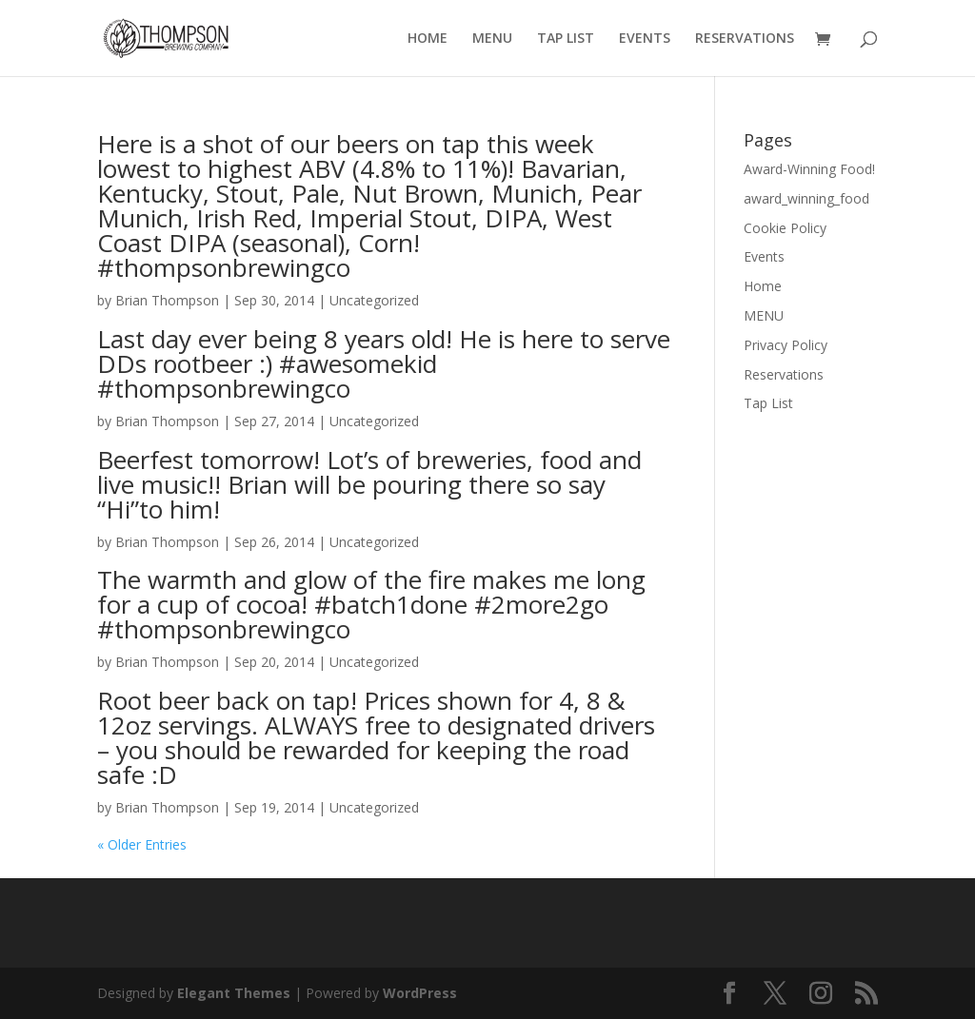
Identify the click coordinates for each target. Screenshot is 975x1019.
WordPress (420, 993)
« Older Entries (142, 844)
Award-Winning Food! (809, 169)
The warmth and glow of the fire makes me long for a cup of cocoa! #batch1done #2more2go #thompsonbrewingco (371, 604)
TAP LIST (565, 39)
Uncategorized (374, 300)
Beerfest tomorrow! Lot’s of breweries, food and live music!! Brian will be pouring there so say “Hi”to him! (369, 484)
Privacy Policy (785, 345)
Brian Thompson (167, 300)
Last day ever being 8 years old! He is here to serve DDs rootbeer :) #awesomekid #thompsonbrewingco (383, 363)
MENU (492, 39)
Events (764, 256)
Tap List (768, 403)
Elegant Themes (233, 993)
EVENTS (644, 39)
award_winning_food (806, 198)
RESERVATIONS (744, 39)
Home (763, 286)
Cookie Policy (785, 228)
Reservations (784, 374)
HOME (428, 39)
